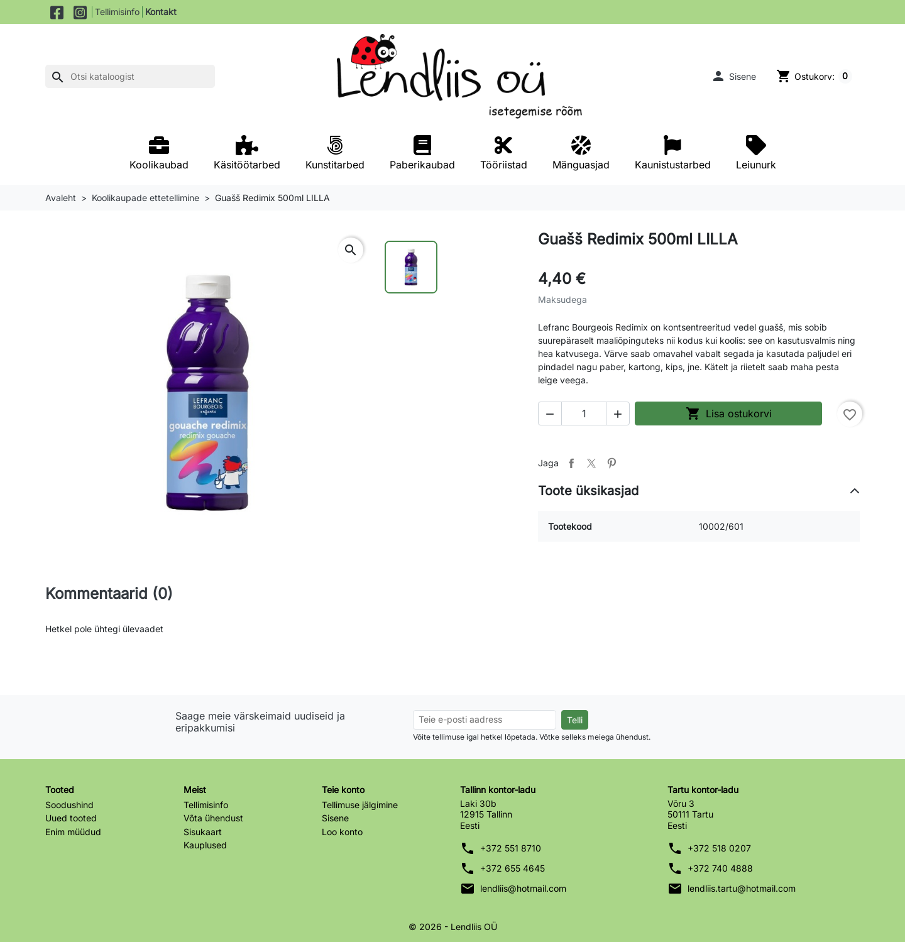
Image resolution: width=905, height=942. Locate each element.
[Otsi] (130, 77)
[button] (733, 76)
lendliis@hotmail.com (523, 888)
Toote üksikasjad (588, 490)
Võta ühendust (213, 818)
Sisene (335, 818)
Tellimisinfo (117, 11)
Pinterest (611, 463)
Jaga (571, 463)
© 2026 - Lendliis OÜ (453, 926)
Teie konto (343, 789)
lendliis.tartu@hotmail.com (742, 888)
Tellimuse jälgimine (360, 804)
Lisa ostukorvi (729, 413)
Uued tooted (71, 818)
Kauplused (205, 845)
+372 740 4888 (720, 868)
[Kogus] (583, 413)
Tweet (591, 463)
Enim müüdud (73, 831)
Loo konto (342, 831)
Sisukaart (203, 831)
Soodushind (69, 804)
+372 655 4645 (512, 868)
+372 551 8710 (510, 848)
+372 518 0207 (719, 848)
